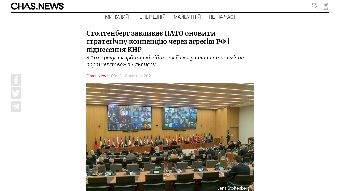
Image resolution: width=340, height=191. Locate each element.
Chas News (97, 76)
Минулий (117, 17)
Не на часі (222, 17)
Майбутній (187, 17)
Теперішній (151, 17)
